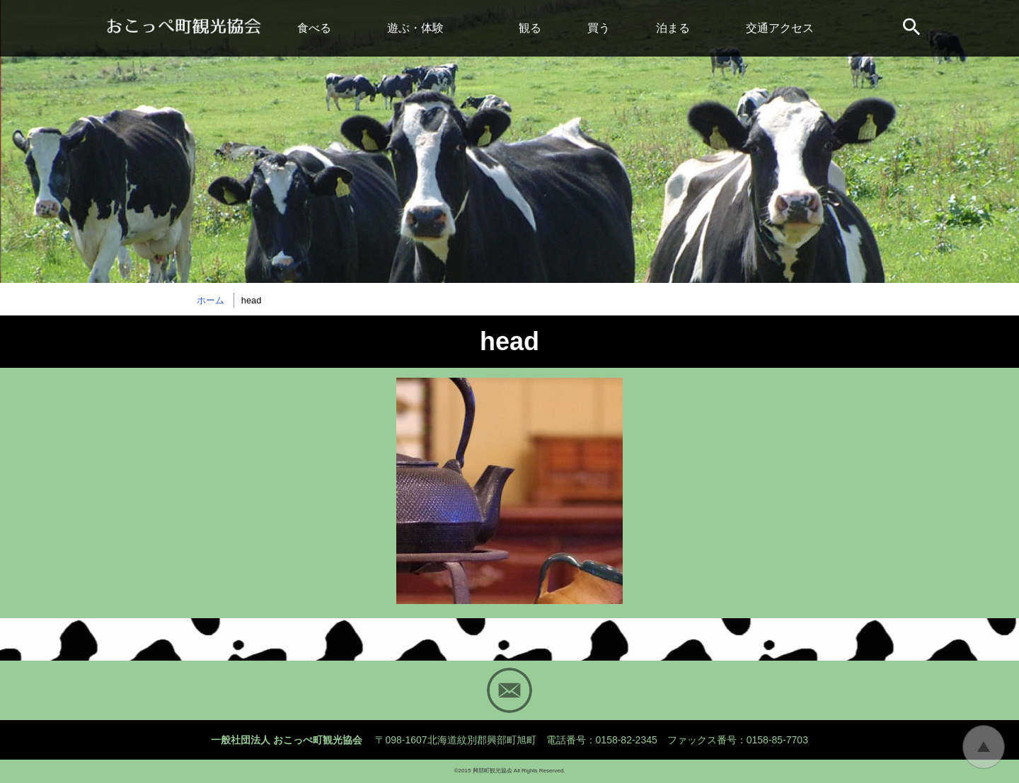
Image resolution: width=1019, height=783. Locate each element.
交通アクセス (780, 28)
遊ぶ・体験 (415, 28)
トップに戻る (983, 747)
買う (598, 28)
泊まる (673, 28)
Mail (509, 690)
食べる (314, 28)
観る (530, 28)
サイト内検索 (913, 28)
